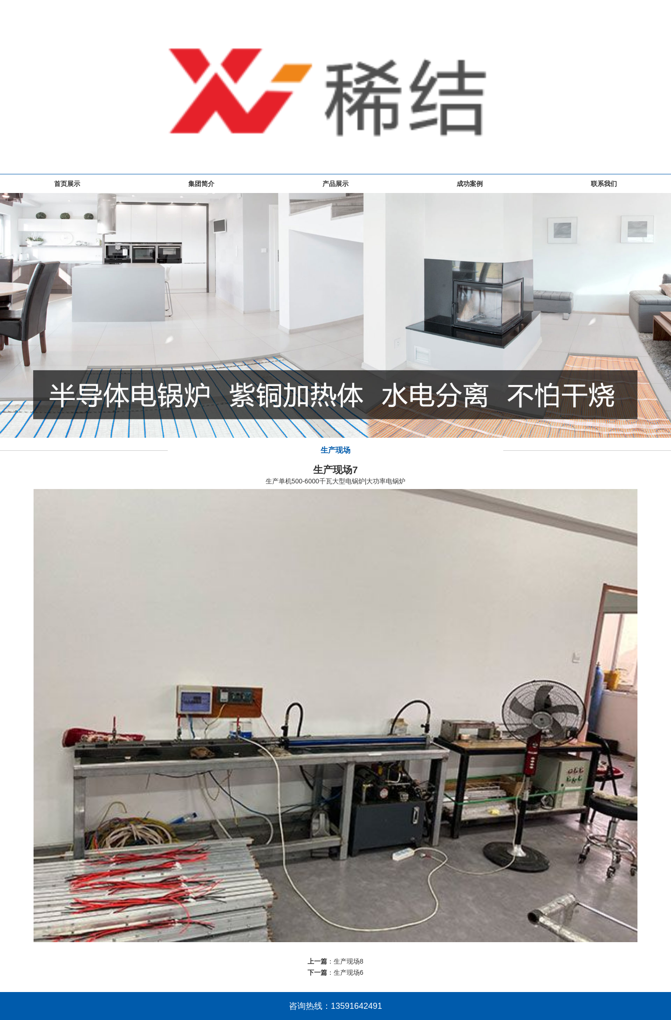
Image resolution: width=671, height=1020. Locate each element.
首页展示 (67, 183)
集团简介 (201, 183)
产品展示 (335, 183)
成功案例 (470, 183)
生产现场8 (348, 961)
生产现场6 (348, 972)
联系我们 (604, 183)
